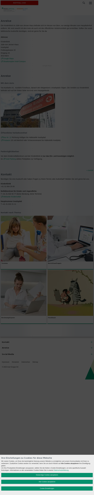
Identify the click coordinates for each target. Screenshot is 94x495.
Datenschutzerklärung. (61, 470)
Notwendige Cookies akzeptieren (47, 475)
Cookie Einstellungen (47, 488)
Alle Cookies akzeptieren (47, 482)
